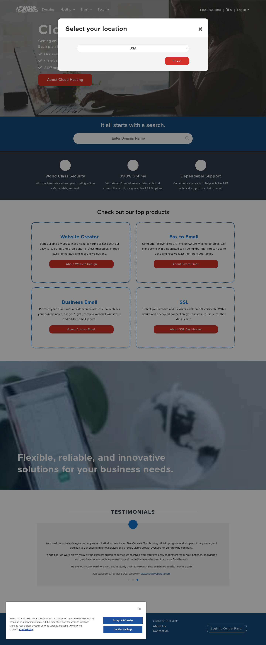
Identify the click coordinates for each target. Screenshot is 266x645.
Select (177, 61)
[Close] (200, 29)
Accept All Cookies (123, 620)
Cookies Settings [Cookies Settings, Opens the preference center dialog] (123, 629)
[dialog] (133, 44)
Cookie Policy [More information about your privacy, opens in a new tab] (26, 629)
